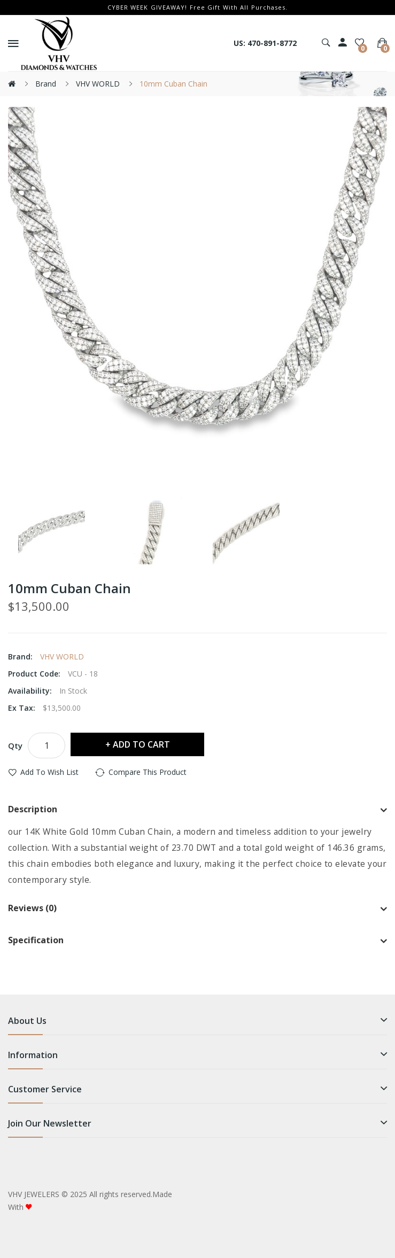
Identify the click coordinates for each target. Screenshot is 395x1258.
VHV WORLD (98, 84)
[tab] (197, 810)
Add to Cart (141, 744)
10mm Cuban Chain (173, 84)
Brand (45, 84)
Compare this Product (148, 772)
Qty (15, 745)
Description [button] (197, 810)
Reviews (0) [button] (197, 909)
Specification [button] (197, 941)
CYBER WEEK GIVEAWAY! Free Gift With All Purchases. (197, 7)
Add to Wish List (49, 772)
